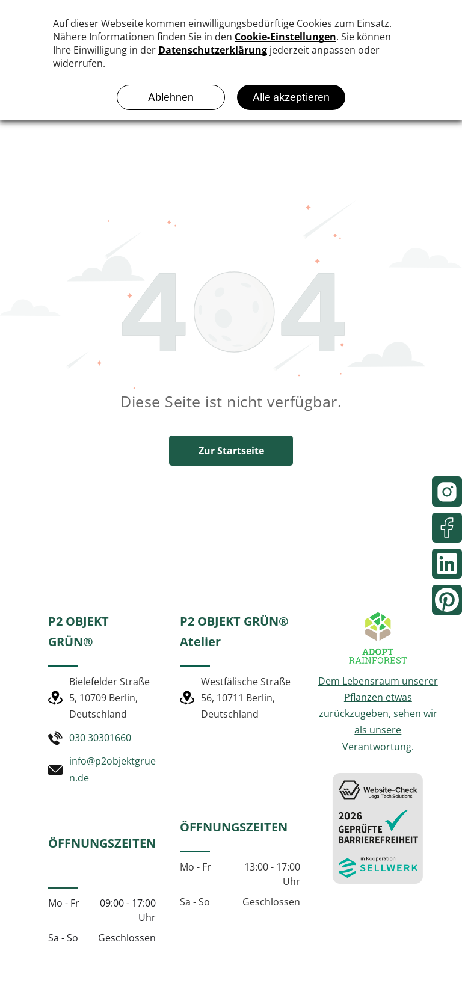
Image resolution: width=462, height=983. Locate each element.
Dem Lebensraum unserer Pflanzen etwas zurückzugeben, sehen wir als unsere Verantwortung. (378, 713)
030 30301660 (100, 737)
